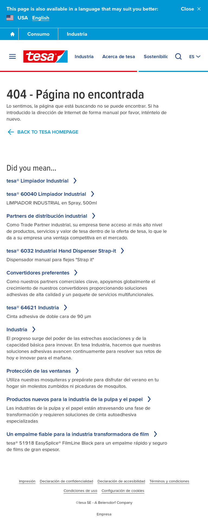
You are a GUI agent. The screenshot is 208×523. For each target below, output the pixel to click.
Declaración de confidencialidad (66, 481)
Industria (77, 34)
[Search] (178, 56)
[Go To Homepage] (12, 34)
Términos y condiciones (169, 481)
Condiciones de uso (80, 490)
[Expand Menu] (12, 56)
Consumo (38, 34)
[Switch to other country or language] (195, 56)
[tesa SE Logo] (45, 56)
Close (191, 9)
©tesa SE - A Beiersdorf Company (104, 502)
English (40, 18)
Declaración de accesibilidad (121, 481)
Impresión (27, 481)
